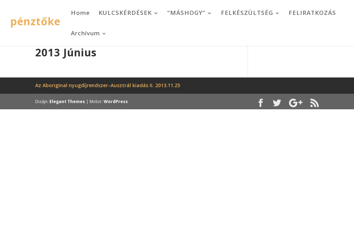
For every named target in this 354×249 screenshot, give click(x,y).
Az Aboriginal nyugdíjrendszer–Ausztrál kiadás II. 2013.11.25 (107, 85)
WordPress (116, 101)
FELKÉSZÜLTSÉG (247, 13)
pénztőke (35, 21)
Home (80, 13)
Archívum (85, 33)
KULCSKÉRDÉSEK (125, 13)
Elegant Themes (67, 101)
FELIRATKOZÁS (312, 13)
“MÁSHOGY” (186, 13)
